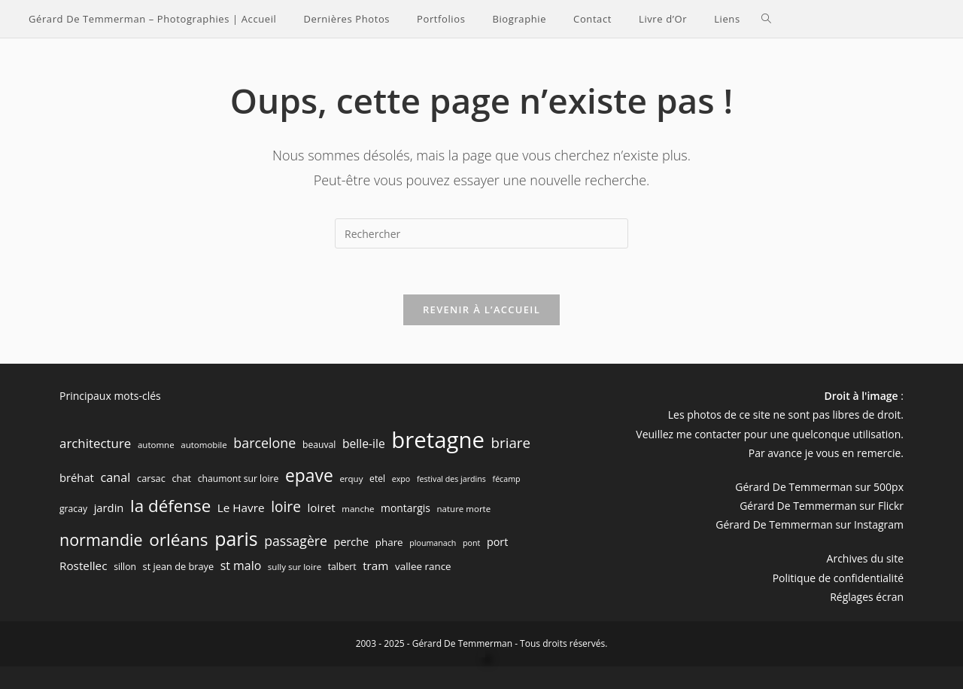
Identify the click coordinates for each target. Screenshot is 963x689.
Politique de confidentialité (838, 578)
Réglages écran (867, 597)
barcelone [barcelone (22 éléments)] (264, 443)
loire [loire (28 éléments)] (286, 507)
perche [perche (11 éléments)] (351, 542)
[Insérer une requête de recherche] (481, 233)
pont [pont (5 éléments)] (471, 543)
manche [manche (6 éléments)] (358, 508)
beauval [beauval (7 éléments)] (319, 444)
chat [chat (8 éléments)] (181, 478)
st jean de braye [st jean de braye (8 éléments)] (178, 566)
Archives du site (865, 558)
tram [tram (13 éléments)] (375, 565)
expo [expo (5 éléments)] (401, 479)
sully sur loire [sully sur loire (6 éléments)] (294, 566)
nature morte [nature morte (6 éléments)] (464, 508)
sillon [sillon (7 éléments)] (125, 566)
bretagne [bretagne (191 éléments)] (438, 440)
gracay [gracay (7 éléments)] (73, 508)
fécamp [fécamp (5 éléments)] (507, 479)
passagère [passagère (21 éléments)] (295, 541)
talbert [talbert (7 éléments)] (342, 566)
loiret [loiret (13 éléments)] (322, 507)
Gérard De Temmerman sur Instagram (809, 524)
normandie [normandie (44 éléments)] (101, 539)
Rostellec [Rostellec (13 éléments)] (83, 565)
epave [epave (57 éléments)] (309, 475)
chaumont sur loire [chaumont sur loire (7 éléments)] (238, 478)
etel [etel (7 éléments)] (377, 478)
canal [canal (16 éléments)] (116, 477)
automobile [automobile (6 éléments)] (203, 444)
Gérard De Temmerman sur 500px (819, 487)
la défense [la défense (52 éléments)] (170, 505)
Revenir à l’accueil (481, 309)
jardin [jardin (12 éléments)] (109, 507)
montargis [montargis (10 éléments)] (405, 508)
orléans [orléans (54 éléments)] (178, 539)
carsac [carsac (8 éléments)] (151, 478)
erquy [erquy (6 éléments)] (351, 478)
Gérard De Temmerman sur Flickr (822, 505)
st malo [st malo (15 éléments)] (240, 565)
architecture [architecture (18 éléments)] (95, 443)
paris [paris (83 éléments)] (235, 538)
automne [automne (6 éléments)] (156, 444)
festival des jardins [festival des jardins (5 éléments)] (451, 479)
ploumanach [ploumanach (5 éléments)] (432, 543)
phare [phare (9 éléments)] (389, 542)
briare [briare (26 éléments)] (510, 442)
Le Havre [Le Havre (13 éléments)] (241, 507)
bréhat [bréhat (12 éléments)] (76, 477)
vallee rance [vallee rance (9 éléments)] (423, 566)
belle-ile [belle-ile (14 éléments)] (363, 443)
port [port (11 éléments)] (497, 542)
